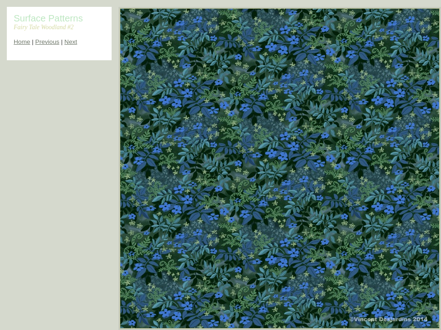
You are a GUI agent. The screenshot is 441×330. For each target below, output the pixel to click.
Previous (47, 41)
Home (22, 41)
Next (70, 41)
